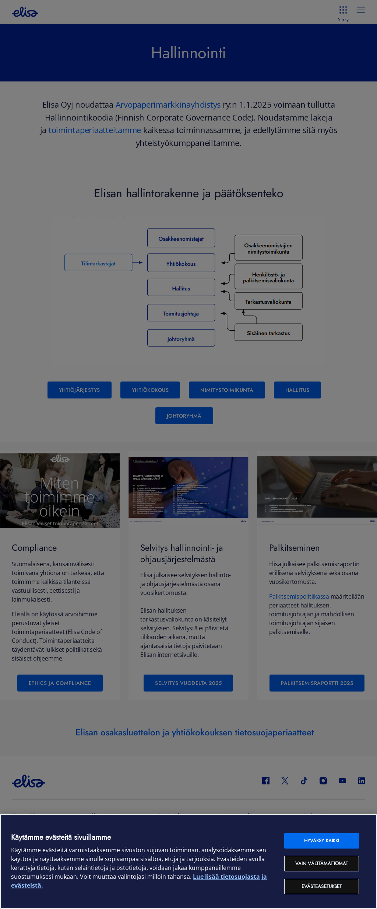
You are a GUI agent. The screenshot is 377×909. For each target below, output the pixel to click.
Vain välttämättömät (321, 863)
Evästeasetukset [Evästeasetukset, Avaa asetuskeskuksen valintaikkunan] (322, 886)
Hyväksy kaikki (321, 840)
